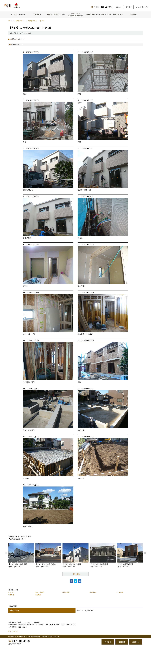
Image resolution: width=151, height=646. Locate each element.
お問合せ (118, 7)
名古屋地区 (40, 592)
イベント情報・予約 (142, 7)
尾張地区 (66, 592)
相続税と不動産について (56, 14)
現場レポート (14, 610)
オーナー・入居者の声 (85, 610)
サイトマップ (14, 631)
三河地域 (120, 592)
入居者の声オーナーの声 (94, 14)
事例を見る (37, 14)
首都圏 (38, 595)
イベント (107, 642)
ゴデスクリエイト (55, 636)
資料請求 (128, 7)
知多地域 (93, 592)
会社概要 (133, 14)
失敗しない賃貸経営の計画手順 (75, 14)
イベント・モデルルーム (114, 14)
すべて (12, 592)
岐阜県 (12, 595)
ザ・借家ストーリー (17, 14)
